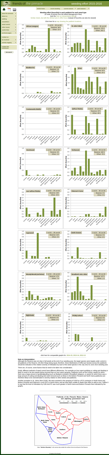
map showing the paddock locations (68, 21)
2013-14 (76, 355)
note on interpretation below (66, 16)
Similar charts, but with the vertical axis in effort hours (49, 18)
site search (9, 52)
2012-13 (83, 355)
